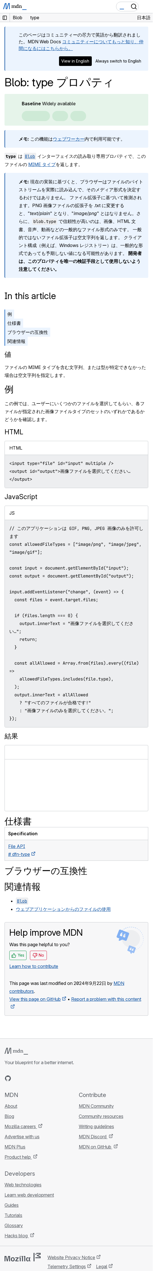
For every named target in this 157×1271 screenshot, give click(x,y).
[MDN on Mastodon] (38, 1078)
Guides (12, 1205)
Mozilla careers (21, 1126)
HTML (14, 432)
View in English (75, 61)
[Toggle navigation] (146, 6)
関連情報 (16, 341)
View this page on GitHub (35, 999)
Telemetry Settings (66, 1266)
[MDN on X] (28, 1078)
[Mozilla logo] (23, 1257)
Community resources (101, 1116)
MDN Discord (93, 1136)
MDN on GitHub (95, 1147)
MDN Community (96, 1106)
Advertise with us (22, 1136)
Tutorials (13, 1215)
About (11, 1106)
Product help (18, 1157)
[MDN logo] (16, 1051)
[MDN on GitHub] (8, 1078)
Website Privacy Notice (71, 1257)
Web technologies (23, 1185)
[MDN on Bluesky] (18, 1078)
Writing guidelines (96, 1126)
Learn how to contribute (33, 966)
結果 (11, 736)
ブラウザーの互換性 (27, 332)
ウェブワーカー (68, 139)
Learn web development (29, 1195)
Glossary (14, 1225)
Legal (101, 1266)
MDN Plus (15, 1147)
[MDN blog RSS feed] (48, 1078)
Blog (9, 1116)
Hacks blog (17, 1235)
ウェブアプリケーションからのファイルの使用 (63, 909)
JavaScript (21, 497)
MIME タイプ (42, 164)
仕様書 (14, 323)
